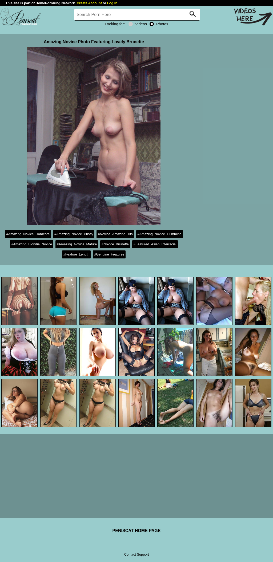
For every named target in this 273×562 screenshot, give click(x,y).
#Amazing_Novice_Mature (77, 244)
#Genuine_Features (109, 254)
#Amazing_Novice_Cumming (160, 234)
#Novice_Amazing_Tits (115, 234)
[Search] (137, 15)
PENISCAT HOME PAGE (137, 530)
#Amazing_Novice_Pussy (73, 234)
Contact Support (136, 554)
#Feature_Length (76, 254)
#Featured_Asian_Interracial (155, 244)
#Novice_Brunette (115, 244)
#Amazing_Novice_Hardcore (28, 234)
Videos (138, 24)
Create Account (89, 3)
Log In (112, 3)
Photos (159, 24)
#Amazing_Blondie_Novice (31, 244)
